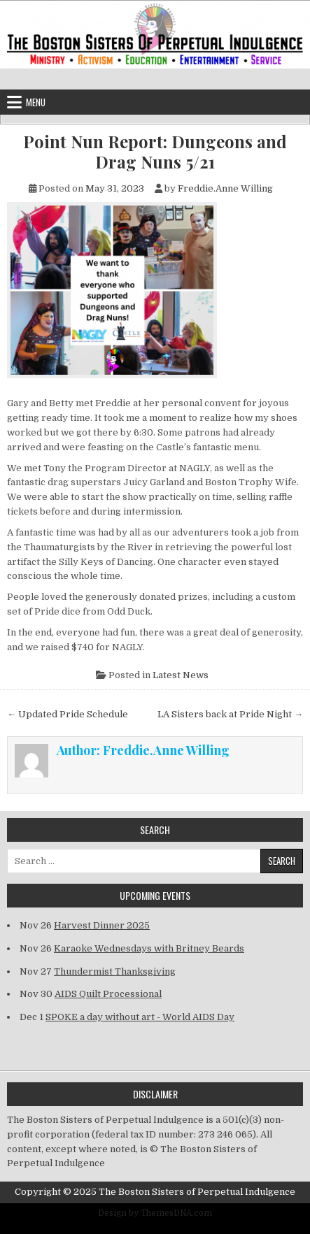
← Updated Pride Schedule (67, 714)
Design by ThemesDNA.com (155, 1213)
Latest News (181, 675)
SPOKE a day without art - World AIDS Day (139, 1017)
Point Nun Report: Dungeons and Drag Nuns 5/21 (155, 151)
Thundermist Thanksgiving (115, 971)
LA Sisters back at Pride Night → (230, 714)
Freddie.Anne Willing (225, 188)
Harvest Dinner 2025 (102, 925)
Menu (35, 102)
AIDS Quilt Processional (108, 994)
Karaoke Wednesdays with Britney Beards (149, 948)
